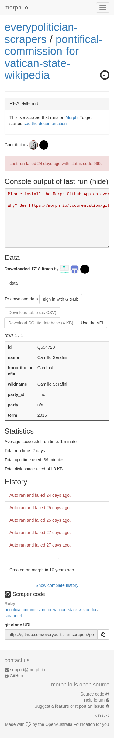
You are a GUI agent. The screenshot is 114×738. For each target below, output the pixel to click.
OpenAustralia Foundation (70, 724)
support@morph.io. (28, 669)
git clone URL (18, 624)
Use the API (92, 322)
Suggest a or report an (70, 706)
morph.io (16, 8)
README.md (23, 103)
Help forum (94, 700)
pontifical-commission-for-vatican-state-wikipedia (53, 57)
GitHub (16, 675)
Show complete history (57, 585)
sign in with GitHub (61, 299)
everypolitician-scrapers (41, 33)
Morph (71, 117)
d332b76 (102, 715)
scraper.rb (14, 615)
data (13, 283)
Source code (93, 694)
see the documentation (45, 123)
